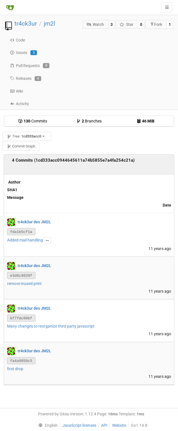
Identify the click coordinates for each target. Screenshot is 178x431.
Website (119, 425)
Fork (156, 24)
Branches (89, 121)
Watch (95, 24)
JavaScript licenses (79, 425)
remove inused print (24, 283)
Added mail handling (25, 240)
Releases (25, 78)
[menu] (47, 425)
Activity (19, 103)
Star (126, 24)
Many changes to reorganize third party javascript (51, 326)
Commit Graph (21, 146)
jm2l (49, 23)
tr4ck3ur (25, 23)
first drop (15, 369)
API (104, 425)
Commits (32, 121)
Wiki (16, 91)
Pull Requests (29, 65)
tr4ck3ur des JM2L (34, 221)
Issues (23, 52)
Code (17, 40)
